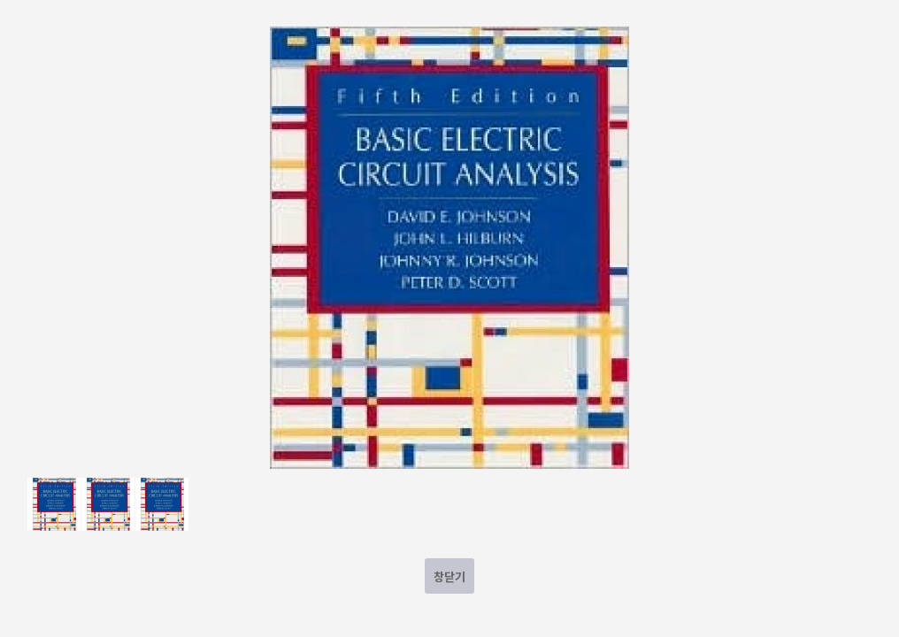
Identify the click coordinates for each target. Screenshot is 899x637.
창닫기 (449, 576)
